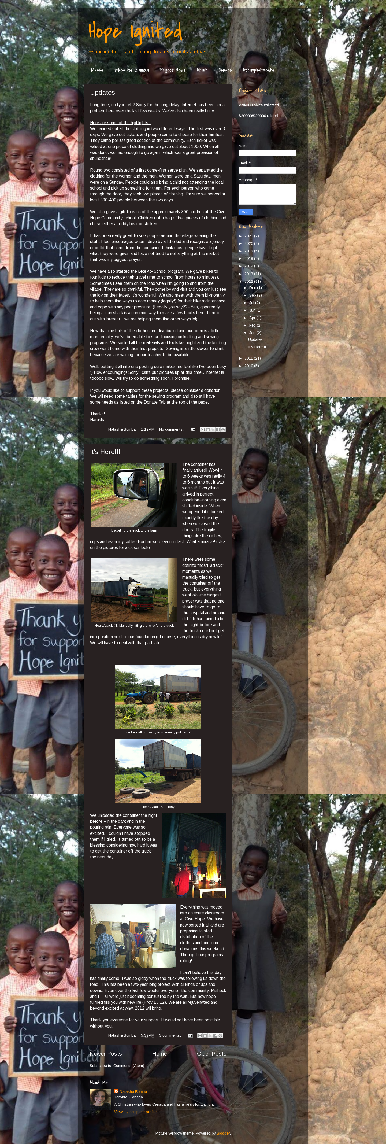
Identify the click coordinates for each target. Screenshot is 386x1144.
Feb (253, 325)
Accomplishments (258, 70)
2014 (249, 266)
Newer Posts (106, 1054)
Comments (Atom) (128, 1066)
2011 (249, 358)
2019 (249, 251)
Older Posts (212, 1054)
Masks (97, 70)
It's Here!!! (105, 451)
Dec (253, 288)
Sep (253, 295)
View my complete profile (135, 1112)
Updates (102, 92)
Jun (253, 310)
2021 (249, 236)
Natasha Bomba (133, 1092)
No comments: (172, 429)
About (202, 70)
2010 (249, 366)
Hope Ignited (135, 31)
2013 (249, 274)
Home (159, 1054)
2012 (249, 281)
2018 (249, 258)
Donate (225, 70)
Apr (253, 318)
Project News (173, 70)
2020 (249, 243)
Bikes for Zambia (131, 70)
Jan (253, 333)
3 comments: (170, 1035)
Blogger (223, 1133)
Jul (252, 303)
